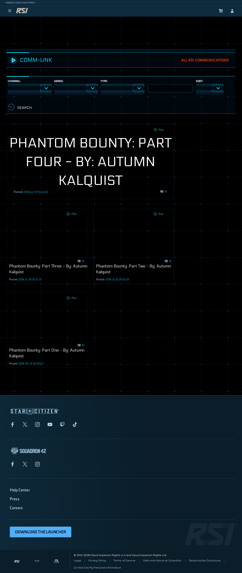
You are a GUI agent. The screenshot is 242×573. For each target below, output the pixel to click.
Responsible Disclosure (205, 560)
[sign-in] (232, 10)
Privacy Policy (97, 560)
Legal (77, 560)
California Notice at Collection (162, 560)
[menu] (9, 10)
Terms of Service (124, 560)
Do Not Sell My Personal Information (97, 567)
